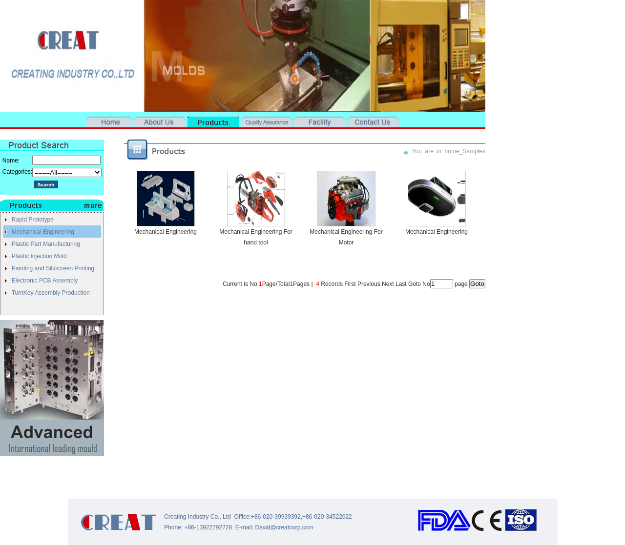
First (349, 284)
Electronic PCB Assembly (45, 280)
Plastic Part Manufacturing (46, 244)
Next (388, 284)
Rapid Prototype (33, 219)
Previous (368, 284)
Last (401, 284)
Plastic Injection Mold (39, 256)
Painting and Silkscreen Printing (53, 268)
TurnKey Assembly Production (51, 292)
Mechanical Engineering (43, 231)
